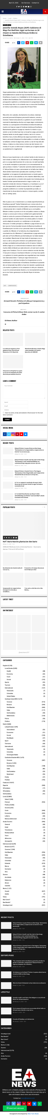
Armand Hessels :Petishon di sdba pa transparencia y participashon (24, 302)
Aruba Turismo (7, 821)
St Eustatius (6, 791)
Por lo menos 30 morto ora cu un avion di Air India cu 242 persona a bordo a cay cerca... (29, 1009)
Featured (6, 782)
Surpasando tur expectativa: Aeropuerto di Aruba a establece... (12, 590)
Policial (7, 802)
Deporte (5, 785)
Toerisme (8, 743)
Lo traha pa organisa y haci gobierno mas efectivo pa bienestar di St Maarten (11, 350)
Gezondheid (11, 729)
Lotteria (7, 816)
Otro (6, 872)
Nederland (10, 774)
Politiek (7, 780)
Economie (10, 732)
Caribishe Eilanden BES (12, 757)
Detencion (8, 880)
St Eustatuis (6, 788)
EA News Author (8, 38)
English (5, 665)
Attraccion (8, 838)
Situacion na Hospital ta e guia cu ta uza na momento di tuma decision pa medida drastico (12, 372)
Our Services (25, 3)
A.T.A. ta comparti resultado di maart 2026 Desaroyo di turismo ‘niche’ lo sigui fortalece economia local (29, 484)
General (7, 824)
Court (8, 677)
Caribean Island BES (11, 699)
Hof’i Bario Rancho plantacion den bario (20, 541)
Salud (6, 799)
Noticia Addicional (11, 819)
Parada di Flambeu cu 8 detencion (23, 1019)
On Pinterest (8, 610)
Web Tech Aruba (33, 1114)
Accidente (8, 877)
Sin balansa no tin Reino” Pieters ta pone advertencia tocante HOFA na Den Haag (29, 973)
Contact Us (35, 3)
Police (7, 718)
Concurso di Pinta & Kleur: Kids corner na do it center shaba (24, 313)
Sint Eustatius (11, 713)
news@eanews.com (28, 1098)
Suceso (5, 874)
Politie (7, 777)
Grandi (7, 891)
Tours (6, 835)
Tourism (7, 685)
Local (9, 25)
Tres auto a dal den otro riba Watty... (33, 589)
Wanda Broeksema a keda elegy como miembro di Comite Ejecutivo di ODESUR (35, 350)
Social (9, 679)
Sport (6, 741)
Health (9, 671)
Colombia (10, 693)
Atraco (7, 883)
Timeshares (8, 830)
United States (11, 696)
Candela (7, 885)
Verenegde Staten (12, 754)
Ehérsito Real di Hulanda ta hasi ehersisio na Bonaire (29, 983)
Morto (5, 888)
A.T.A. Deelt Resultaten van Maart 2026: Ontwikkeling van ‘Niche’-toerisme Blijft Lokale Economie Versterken (29, 495)
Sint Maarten (11, 707)
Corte (6, 810)
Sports (7, 682)
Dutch (4, 724)
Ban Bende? (6, 902)
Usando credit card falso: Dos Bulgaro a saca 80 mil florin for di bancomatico (29, 998)
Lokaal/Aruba (9, 727)
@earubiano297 (24, 652)
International (9, 688)
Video (5, 897)
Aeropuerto (8, 841)
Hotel (6, 827)
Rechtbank (10, 738)
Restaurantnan (9, 832)
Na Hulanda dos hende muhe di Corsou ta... (12, 569)
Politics (7, 721)
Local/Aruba (9, 668)
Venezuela (10, 690)
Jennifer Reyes (12, 285)
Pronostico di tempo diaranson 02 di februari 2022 (34, 569)
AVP (5, 285)
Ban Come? (6, 899)
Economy (10, 674)
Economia (8, 813)
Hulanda (7, 863)
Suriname (8, 869)
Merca (7, 866)
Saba (8, 710)
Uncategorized (7, 905)
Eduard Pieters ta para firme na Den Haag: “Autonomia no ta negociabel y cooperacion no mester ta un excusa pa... (29, 450)
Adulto (7, 894)
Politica (5, 25)
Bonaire (9, 704)
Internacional (7, 844)
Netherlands (11, 715)
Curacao (9, 702)
